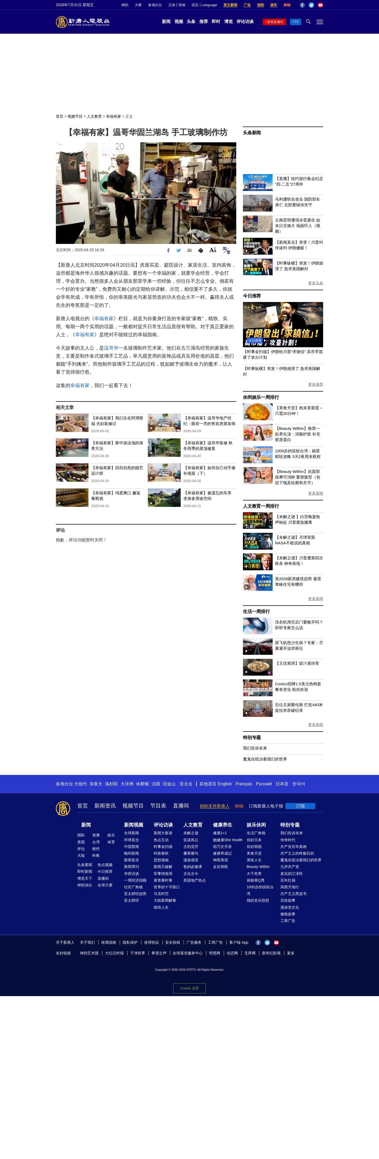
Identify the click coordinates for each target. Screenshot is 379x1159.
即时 (216, 21)
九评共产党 (289, 867)
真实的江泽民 (291, 873)
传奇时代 (287, 840)
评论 (81, 849)
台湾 (96, 842)
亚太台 (186, 784)
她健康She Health (228, 840)
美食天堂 (254, 853)
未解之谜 (190, 833)
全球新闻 (131, 833)
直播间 (181, 806)
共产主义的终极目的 (297, 853)
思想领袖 (161, 860)
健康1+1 (220, 833)
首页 (59, 116)
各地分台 (155, 5)
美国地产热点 (194, 880)
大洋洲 (127, 784)
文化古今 (190, 873)
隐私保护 (130, 942)
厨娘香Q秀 (256, 880)
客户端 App (238, 942)
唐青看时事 (163, 880)
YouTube (320, 5)
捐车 (273, 5)
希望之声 (159, 953)
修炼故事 (287, 914)
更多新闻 (315, 493)
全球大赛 (105, 885)
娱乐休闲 (256, 825)
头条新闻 (252, 132)
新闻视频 (133, 825)
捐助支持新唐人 (215, 806)
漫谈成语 (190, 860)
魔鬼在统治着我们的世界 (265, 759)
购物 (287, 5)
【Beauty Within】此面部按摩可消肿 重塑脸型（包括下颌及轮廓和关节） (297, 477)
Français (244, 784)
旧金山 (169, 784)
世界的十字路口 (167, 887)
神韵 (124, 5)
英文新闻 (230, 5)
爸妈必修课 (192, 867)
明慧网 (214, 953)
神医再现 (220, 860)
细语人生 (161, 907)
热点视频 (105, 865)
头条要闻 (84, 865)
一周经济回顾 (135, 880)
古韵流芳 (190, 846)
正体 (171, 5)
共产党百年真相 (293, 846)
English (225, 784)
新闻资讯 (105, 806)
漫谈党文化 (289, 907)
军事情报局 (163, 873)
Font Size (213, 249)
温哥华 (111, 348)
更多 (291, 953)
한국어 (298, 784)
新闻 (166, 21)
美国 (81, 842)
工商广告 (287, 921)
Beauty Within (258, 867)
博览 (228, 21)
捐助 (260, 5)
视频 (179, 21)
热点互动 (161, 840)
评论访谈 (245, 21)
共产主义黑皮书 (293, 894)
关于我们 (87, 942)
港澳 (96, 835)
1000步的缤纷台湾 (260, 890)
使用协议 (151, 942)
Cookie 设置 (189, 988)
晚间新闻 (131, 853)
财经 (96, 849)
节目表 (158, 806)
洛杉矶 (111, 784)
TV (297, 22)
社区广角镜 (133, 887)
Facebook (302, 5)
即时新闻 (84, 871)
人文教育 (94, 116)
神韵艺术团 (89, 953)
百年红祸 (287, 880)
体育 (111, 842)
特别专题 (252, 737)
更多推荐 (315, 384)
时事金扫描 (163, 846)
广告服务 (194, 942)
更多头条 (315, 283)
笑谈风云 (190, 840)
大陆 (81, 855)
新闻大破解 (163, 867)
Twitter (311, 5)
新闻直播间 (275, 22)
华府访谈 (131, 873)
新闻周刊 (131, 867)
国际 (81, 835)
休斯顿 (142, 784)
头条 (191, 21)
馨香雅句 (190, 853)
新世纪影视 (271, 953)
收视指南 (108, 942)
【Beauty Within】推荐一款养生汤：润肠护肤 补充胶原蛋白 (297, 434)
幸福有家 (113, 116)
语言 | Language (204, 5)
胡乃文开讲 (222, 846)
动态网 (232, 953)
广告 (247, 5)
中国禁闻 (131, 846)
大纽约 (80, 784)
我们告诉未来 (255, 748)
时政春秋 (161, 853)
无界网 (250, 953)
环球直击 (131, 840)
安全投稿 (172, 942)
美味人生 (254, 860)
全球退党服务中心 (188, 953)
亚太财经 (131, 900)
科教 (96, 855)
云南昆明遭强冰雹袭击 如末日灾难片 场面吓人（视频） (297, 226)
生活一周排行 (256, 611)
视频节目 (75, 116)
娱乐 (111, 835)
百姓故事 (287, 900)
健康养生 (222, 825)
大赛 (138, 5)
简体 (182, 5)
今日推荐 (252, 296)
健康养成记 (222, 853)
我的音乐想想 (258, 900)
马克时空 (161, 894)
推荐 (203, 21)
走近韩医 (220, 867)
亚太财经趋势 (135, 894)
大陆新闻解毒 (165, 900)
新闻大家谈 (163, 833)
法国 (156, 784)
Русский (264, 784)
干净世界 (137, 953)
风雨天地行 (289, 887)
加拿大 (96, 784)
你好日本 (254, 840)
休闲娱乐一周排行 (261, 397)
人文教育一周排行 (261, 506)
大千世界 (254, 873)
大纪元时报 (114, 953)
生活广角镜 (256, 833)
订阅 (300, 806)
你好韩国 (254, 846)
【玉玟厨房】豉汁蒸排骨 (297, 663)
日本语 (282, 784)
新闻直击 (131, 860)
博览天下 (84, 878)
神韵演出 (84, 885)
